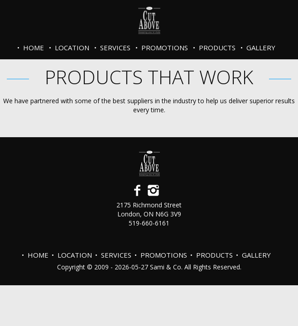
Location (72, 47)
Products (217, 47)
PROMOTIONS (164, 47)
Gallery (260, 47)
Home (33, 47)
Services (115, 47)
